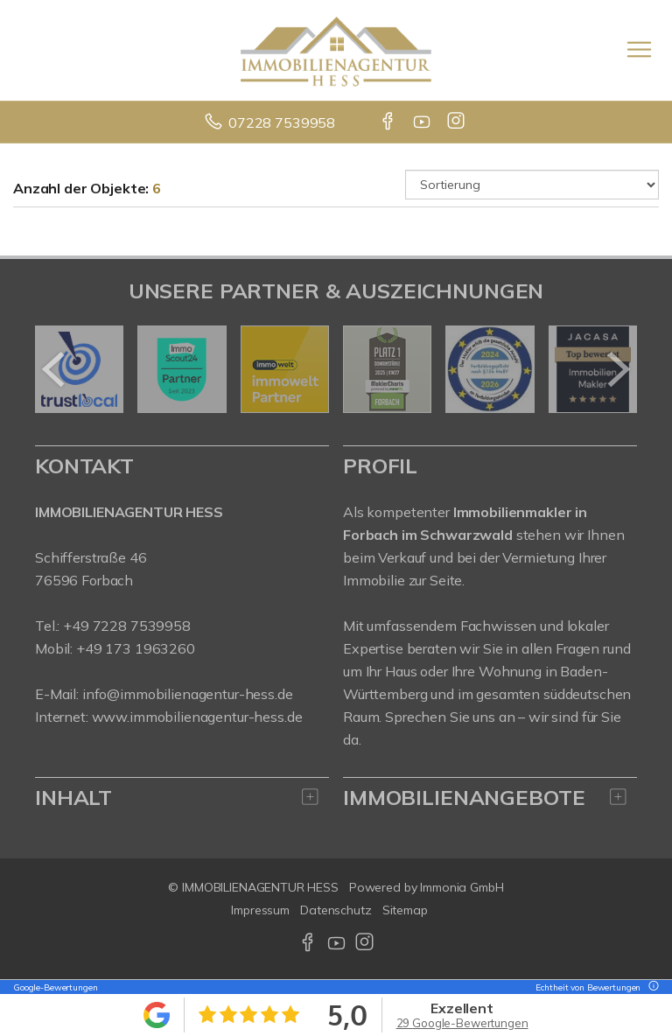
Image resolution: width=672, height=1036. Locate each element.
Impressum (260, 910)
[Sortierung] (532, 185)
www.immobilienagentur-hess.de (197, 716)
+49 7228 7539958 (127, 625)
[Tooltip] (651, 987)
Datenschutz (336, 910)
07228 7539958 (281, 122)
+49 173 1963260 (135, 648)
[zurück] (54, 369)
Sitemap (405, 910)
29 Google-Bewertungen (462, 1023)
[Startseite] (336, 50)
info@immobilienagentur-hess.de (187, 694)
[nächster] (617, 369)
